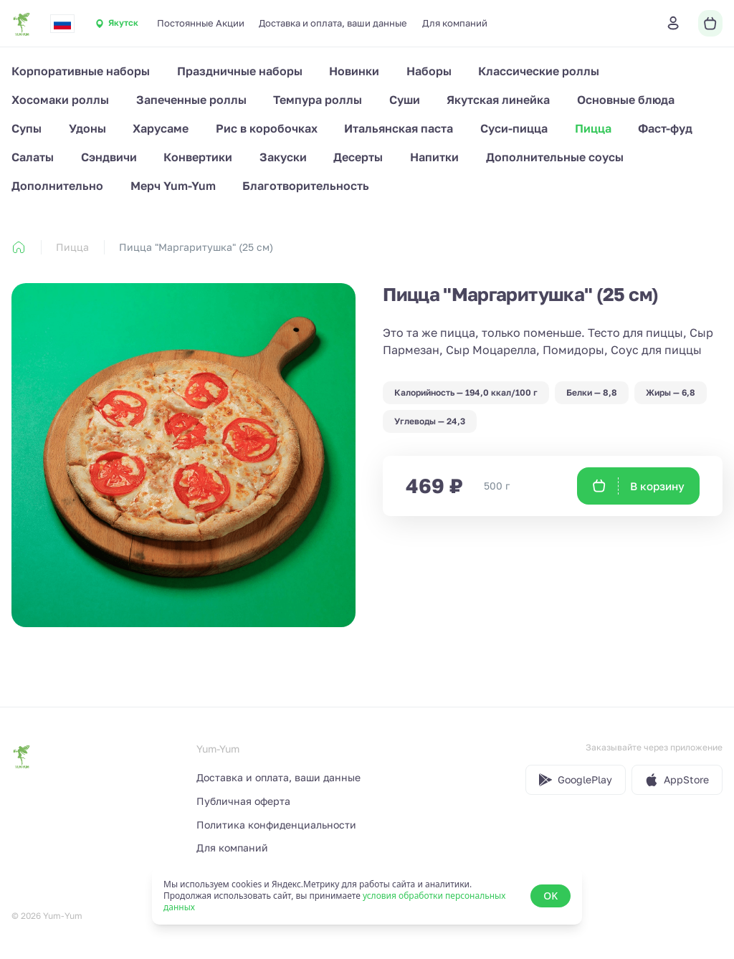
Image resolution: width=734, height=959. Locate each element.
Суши (404, 99)
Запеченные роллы (191, 99)
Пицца (593, 128)
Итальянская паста (398, 128)
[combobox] (62, 23)
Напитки (434, 157)
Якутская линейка (498, 99)
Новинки (354, 71)
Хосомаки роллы (60, 99)
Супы (26, 128)
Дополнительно (57, 185)
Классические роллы (538, 71)
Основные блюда (626, 99)
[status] (367, 896)
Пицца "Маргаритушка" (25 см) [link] (196, 247)
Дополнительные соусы (555, 157)
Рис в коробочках (267, 128)
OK (550, 895)
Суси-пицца (514, 128)
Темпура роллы (317, 99)
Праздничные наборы (239, 71)
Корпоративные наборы (80, 71)
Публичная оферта (243, 801)
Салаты (32, 157)
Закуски (283, 157)
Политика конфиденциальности (276, 825)
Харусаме (161, 128)
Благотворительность (305, 185)
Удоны (87, 128)
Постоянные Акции (200, 23)
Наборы (429, 71)
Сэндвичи (109, 157)
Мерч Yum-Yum (173, 185)
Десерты (358, 157)
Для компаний (454, 23)
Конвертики (197, 157)
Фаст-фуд (665, 128)
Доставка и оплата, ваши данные (333, 23)
